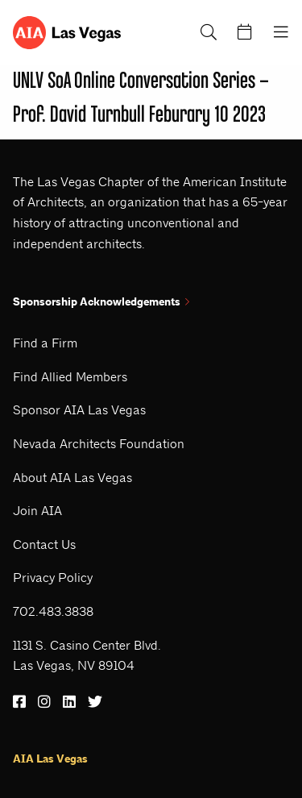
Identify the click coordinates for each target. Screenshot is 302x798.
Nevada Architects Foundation (98, 443)
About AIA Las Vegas (72, 477)
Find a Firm (45, 343)
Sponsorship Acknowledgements (101, 302)
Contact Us (44, 544)
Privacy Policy (53, 577)
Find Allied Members (70, 376)
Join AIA (37, 510)
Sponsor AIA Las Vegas (79, 410)
